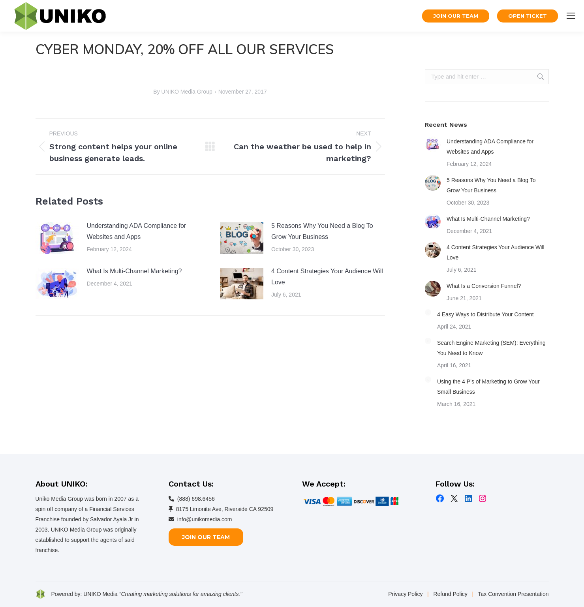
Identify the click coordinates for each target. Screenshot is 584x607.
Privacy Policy (405, 594)
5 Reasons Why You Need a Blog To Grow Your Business (322, 231)
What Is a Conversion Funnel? (484, 286)
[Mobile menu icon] (571, 16)
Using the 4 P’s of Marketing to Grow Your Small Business (488, 386)
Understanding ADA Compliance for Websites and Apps (136, 231)
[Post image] (57, 238)
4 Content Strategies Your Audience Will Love (327, 277)
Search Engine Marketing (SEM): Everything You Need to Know (491, 348)
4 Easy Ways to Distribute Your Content (485, 314)
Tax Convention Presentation (513, 594)
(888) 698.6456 (196, 499)
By (182, 91)
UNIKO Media (100, 594)
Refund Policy (450, 594)
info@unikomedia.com (204, 519)
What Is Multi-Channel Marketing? (134, 271)
